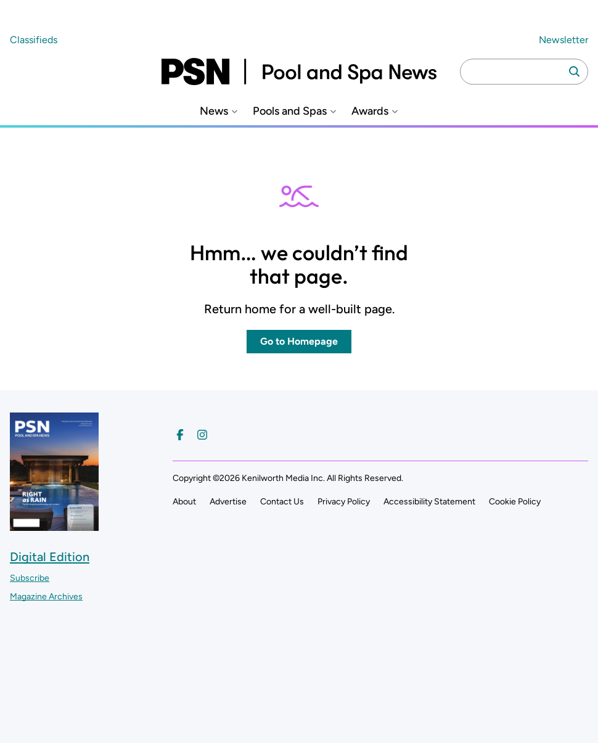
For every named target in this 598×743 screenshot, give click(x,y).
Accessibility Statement (429, 501)
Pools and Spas (290, 111)
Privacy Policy (343, 501)
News (214, 111)
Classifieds (33, 40)
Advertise (228, 501)
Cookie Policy (515, 501)
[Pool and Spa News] (299, 71)
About (184, 501)
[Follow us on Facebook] (180, 434)
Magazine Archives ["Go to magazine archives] (46, 596)
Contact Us (282, 501)
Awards (369, 111)
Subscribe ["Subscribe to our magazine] (29, 578)
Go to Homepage (299, 341)
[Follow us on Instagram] (202, 434)
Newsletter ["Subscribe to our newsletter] (563, 40)
